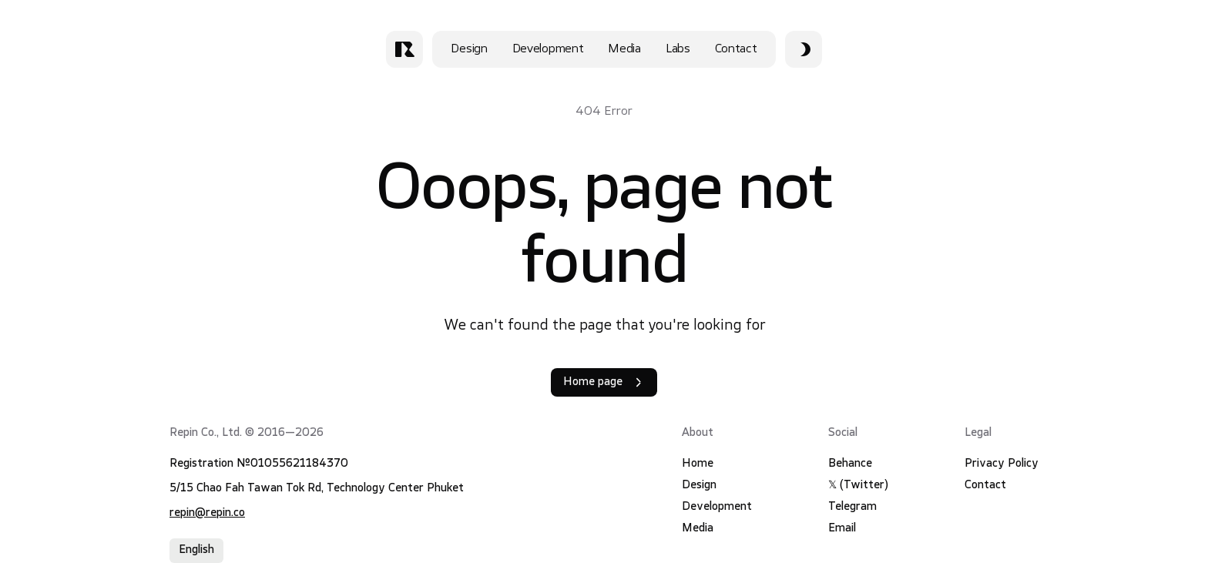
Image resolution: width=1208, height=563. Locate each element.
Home (697, 464)
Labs (678, 49)
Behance (850, 464)
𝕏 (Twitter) (858, 485)
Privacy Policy (1002, 464)
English (196, 550)
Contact (736, 49)
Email (842, 529)
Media (624, 49)
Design (469, 49)
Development (548, 49)
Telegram (852, 507)
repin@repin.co (207, 513)
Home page (604, 382)
